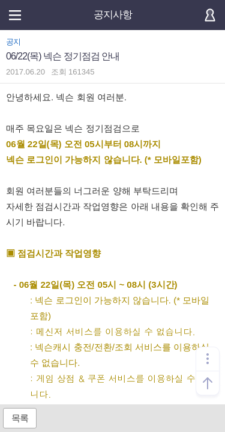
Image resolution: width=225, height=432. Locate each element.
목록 (19, 418)
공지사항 (113, 14)
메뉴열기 (15, 15)
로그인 (210, 15)
